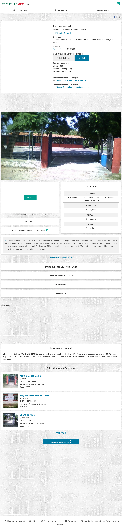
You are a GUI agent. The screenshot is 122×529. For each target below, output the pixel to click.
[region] (27, 43)
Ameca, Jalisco (59, 49)
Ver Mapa (30, 198)
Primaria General (62, 33)
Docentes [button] (61, 294)
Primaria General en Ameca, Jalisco (69, 80)
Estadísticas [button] (61, 285)
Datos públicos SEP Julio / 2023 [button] (61, 267)
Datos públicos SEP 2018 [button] (61, 276)
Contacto (70, 521)
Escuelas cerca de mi (61, 441)
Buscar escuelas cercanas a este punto (30, 230)
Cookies (33, 521)
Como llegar (30, 221)
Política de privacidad (15, 521)
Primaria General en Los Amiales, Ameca (71, 87)
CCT (20, 10)
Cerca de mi (61, 10)
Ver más (61, 433)
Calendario (101, 10)
